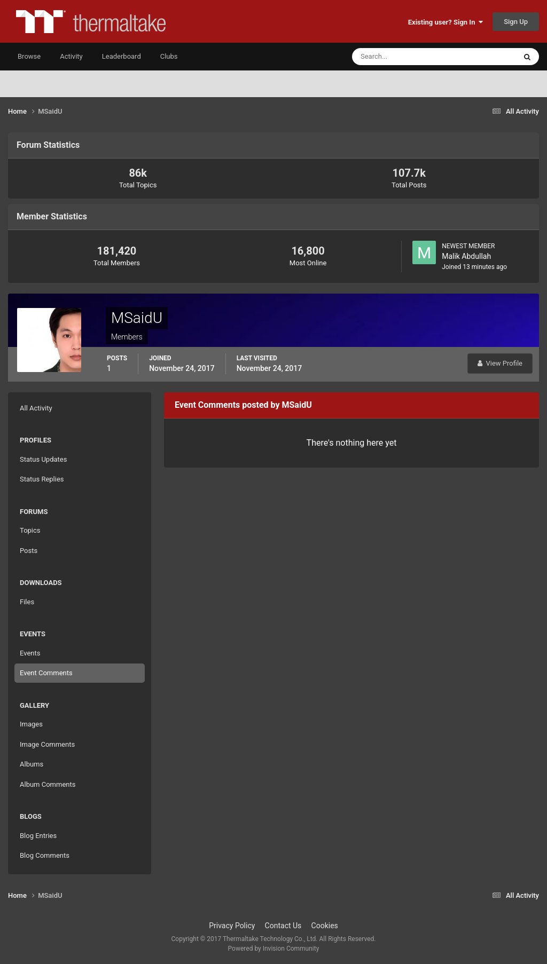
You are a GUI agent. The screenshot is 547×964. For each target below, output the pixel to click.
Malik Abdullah (466, 256)
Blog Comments (44, 855)
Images (31, 724)
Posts (28, 551)
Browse (29, 56)
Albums (31, 764)
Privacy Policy (232, 925)
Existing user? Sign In (445, 22)
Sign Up (516, 22)
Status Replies (42, 479)
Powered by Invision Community (273, 948)
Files (27, 602)
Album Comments (47, 784)
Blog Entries (38, 836)
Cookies (324, 925)
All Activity (36, 408)
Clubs (169, 56)
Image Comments (47, 744)
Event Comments (46, 673)
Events (30, 653)
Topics (30, 530)
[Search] (401, 56)
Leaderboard (121, 56)
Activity (71, 56)
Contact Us (283, 925)
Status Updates (43, 459)
